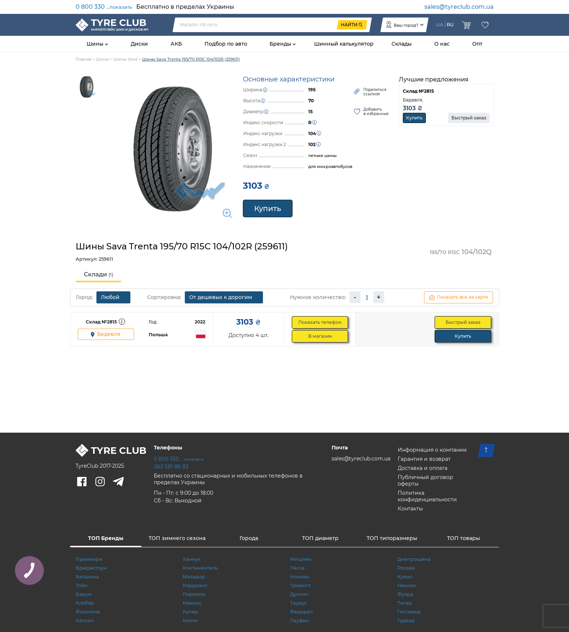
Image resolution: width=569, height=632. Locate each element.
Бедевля (105, 334)
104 (312, 133)
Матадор (194, 576)
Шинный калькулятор (344, 44)
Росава (406, 568)
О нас (442, 44)
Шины (96, 44)
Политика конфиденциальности (427, 496)
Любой (113, 297)
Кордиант (195, 585)
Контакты (410, 508)
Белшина (87, 576)
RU (450, 24)
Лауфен (299, 620)
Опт (477, 44)
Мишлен (301, 559)
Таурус (298, 603)
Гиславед (409, 611)
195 (312, 89)
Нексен (406, 585)
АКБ (176, 44)
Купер (190, 611)
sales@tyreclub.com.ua (459, 6)
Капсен (85, 620)
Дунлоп (299, 594)
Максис (192, 603)
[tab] (99, 275)
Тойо (81, 585)
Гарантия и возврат (424, 459)
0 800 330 (104, 6)
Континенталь (200, 568)
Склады (402, 44)
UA (439, 24)
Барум (84, 594)
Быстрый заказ (468, 117)
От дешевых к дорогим (224, 297)
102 (312, 144)
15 (310, 111)
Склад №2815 (418, 91)
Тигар (404, 603)
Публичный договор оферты (425, 480)
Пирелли (194, 594)
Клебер (85, 603)
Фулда (405, 594)
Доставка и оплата (422, 468)
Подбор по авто (226, 44)
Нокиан (299, 576)
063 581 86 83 (171, 466)
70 (311, 100)
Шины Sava (126, 59)
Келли (190, 620)
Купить (267, 208)
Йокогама (88, 611)
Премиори (89, 559)
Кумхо (404, 576)
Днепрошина (414, 559)
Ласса (297, 568)
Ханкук (192, 559)
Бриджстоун (91, 568)
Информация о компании (432, 450)
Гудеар (406, 620)
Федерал (301, 611)
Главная (84, 59)
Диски (139, 44)
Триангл (300, 585)
